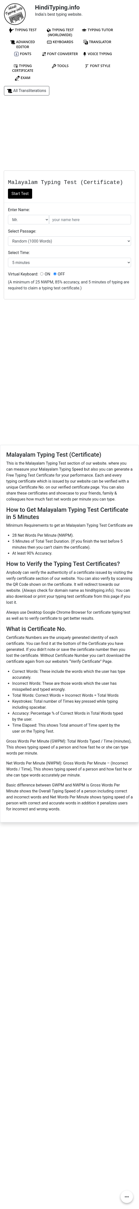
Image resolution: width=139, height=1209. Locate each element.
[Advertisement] (69, 136)
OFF (59, 274)
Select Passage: (22, 231)
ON (45, 274)
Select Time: (19, 252)
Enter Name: (19, 209)
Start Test (20, 193)
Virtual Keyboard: (23, 274)
